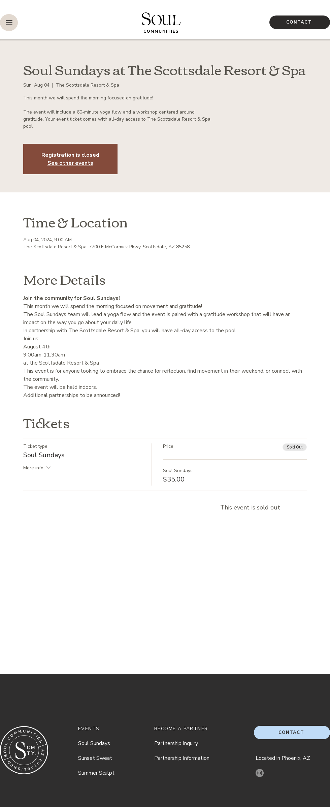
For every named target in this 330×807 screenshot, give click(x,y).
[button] (9, 22)
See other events (70, 163)
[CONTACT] (299, 22)
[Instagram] (260, 773)
